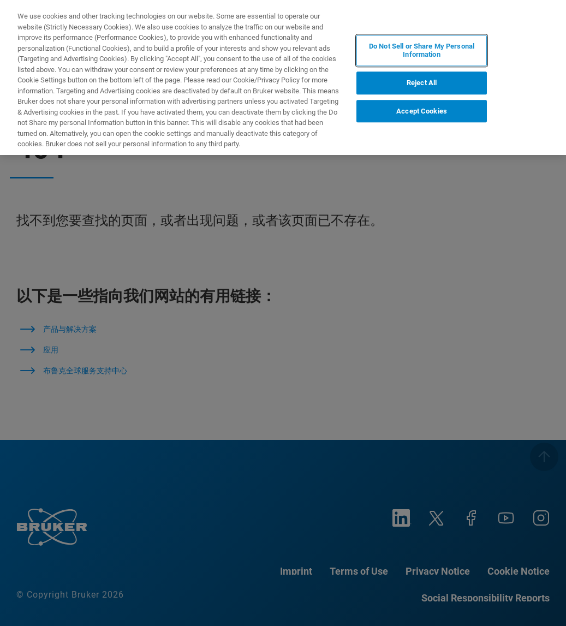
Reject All (422, 83)
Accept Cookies (421, 111)
